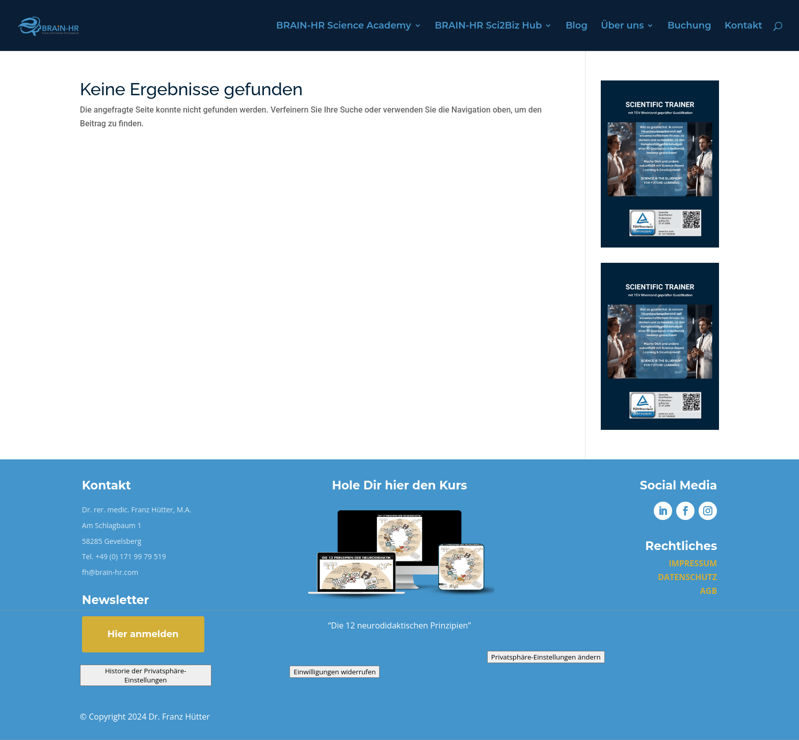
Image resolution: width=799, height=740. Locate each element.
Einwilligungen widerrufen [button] (335, 671)
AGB (708, 590)
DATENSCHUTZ (687, 577)
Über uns (622, 26)
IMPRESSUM (693, 563)
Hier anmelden (143, 634)
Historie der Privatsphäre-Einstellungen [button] (146, 675)
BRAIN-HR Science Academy (343, 26)
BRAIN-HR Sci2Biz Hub (488, 26)
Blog (577, 26)
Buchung (689, 26)
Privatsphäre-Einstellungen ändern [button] (546, 657)
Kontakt (743, 26)
